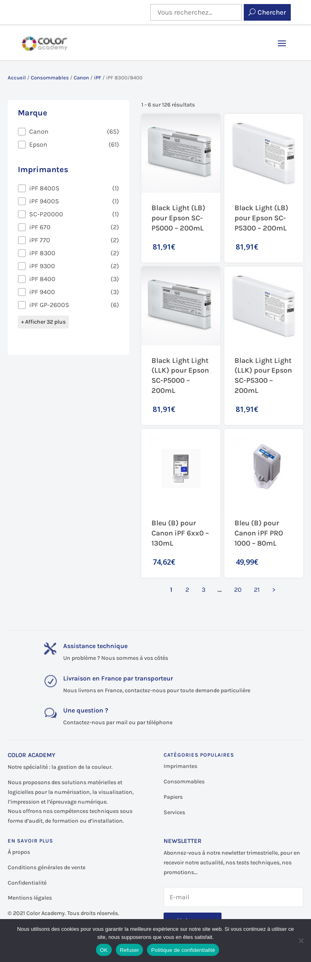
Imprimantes (180, 766)
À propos (19, 852)
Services (174, 812)
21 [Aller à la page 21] (257, 589)
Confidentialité (27, 882)
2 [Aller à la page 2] (187, 589)
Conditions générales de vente (46, 867)
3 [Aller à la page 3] (203, 589)
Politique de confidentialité (183, 950)
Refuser (129, 950)
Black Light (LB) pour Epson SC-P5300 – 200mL (261, 218)
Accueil (17, 78)
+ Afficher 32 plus (43, 321)
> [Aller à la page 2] (273, 589)
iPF (97, 78)
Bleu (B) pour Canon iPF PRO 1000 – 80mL (258, 533)
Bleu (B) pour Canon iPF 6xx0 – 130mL (180, 533)
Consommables (50, 78)
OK (104, 950)
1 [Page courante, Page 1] (171, 589)
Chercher (272, 12)
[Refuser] (301, 940)
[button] (68, 132)
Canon (81, 78)
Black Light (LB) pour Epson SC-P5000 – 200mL (178, 218)
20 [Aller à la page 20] (238, 589)
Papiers (173, 796)
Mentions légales (30, 897)
